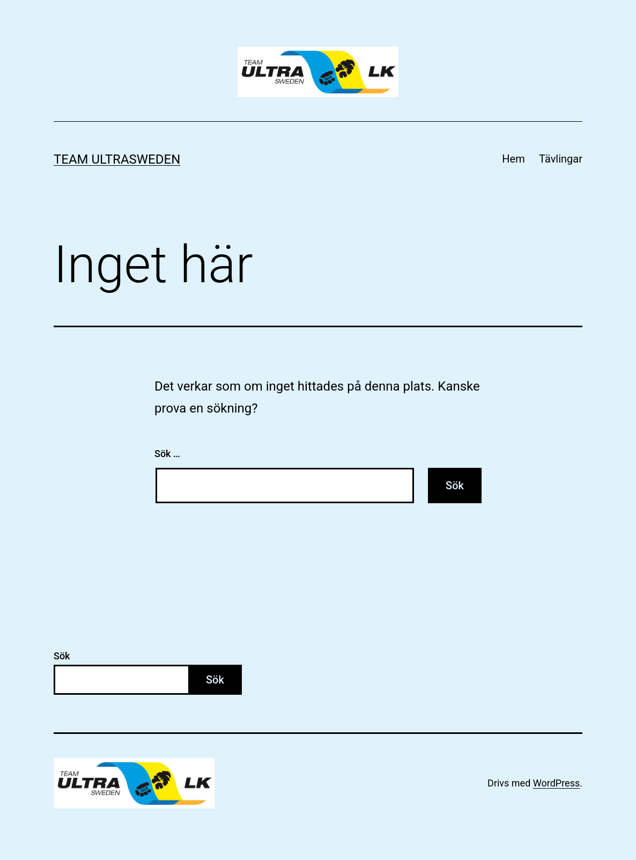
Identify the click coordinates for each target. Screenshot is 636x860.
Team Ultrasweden (117, 159)
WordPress (556, 783)
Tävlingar (560, 158)
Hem (513, 158)
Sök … (167, 453)
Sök (62, 655)
